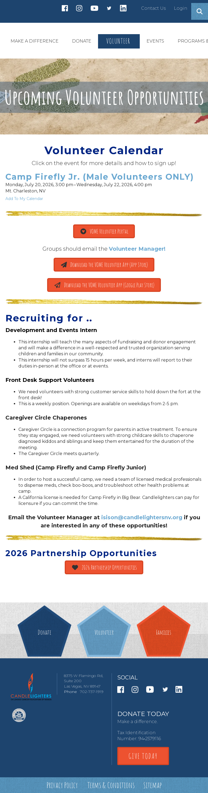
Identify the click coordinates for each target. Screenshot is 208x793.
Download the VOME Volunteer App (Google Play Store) (104, 285)
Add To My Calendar (24, 198)
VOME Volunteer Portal (104, 231)
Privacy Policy (62, 785)
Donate (44, 632)
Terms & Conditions (111, 785)
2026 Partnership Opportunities (104, 567)
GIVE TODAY (143, 756)
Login (180, 8)
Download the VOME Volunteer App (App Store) (104, 264)
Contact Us (153, 8)
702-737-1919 (91, 691)
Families (163, 632)
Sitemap (152, 785)
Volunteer (104, 632)
